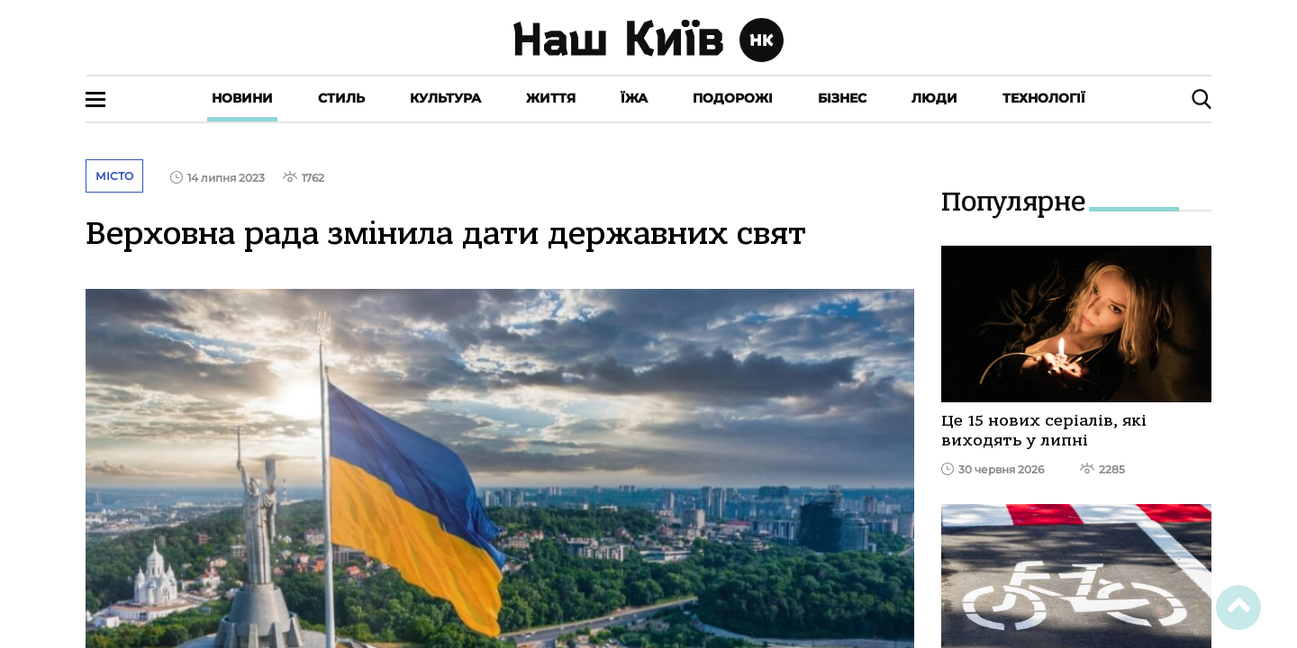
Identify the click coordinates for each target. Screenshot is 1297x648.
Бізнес (842, 98)
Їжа (634, 98)
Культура (445, 98)
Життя (551, 98)
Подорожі (733, 98)
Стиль (341, 98)
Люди (934, 98)
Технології (1043, 98)
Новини (242, 98)
